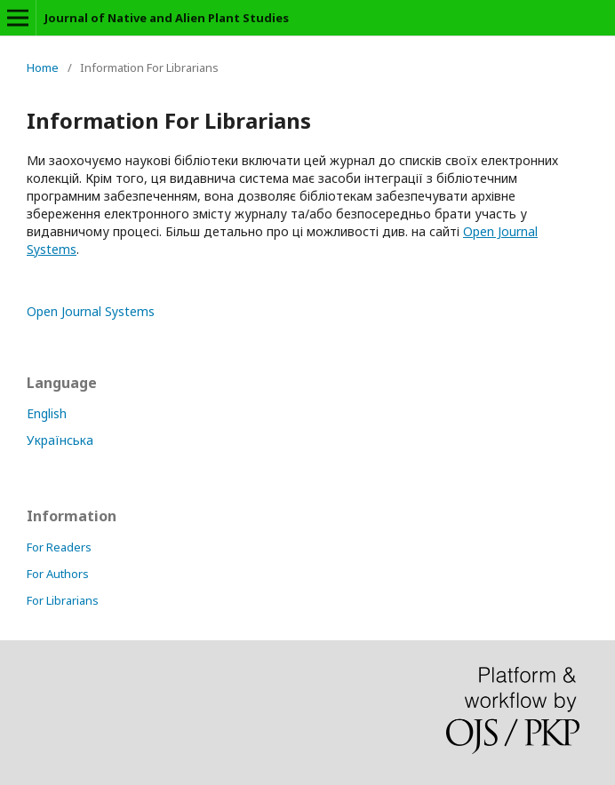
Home (43, 67)
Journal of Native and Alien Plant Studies (166, 18)
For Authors (58, 574)
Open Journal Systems (91, 311)
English (47, 413)
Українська (60, 440)
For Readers (59, 547)
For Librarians (63, 600)
